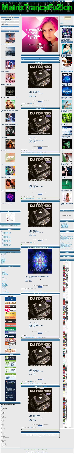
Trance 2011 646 (6, 238)
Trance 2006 (45, 62)
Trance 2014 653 (6, 242)
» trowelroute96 (3, 253)
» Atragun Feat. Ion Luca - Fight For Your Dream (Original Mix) (66, 245)
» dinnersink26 (3, 254)
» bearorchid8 (3, 259)
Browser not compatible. (10, 113)
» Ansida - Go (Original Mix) (65, 241)
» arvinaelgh (3, 261)
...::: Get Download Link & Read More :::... (29, 105)
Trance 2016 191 (6, 245)
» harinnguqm (3, 260)
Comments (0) (39, 105)
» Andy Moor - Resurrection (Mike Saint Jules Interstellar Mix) (66, 239)
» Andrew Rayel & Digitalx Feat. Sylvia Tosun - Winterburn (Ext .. (66, 237)
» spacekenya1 (3, 258)
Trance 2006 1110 (7, 232)
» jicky (2, 263)
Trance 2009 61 (6, 236)
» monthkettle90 (3, 255)
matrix (4, 268)
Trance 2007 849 (6, 233)
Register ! (62, 23)
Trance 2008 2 (6, 235)
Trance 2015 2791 (7, 244)
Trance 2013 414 (6, 241)
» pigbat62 (2, 257)
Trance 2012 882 (6, 240)
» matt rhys (2, 262)
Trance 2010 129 (6, 237)
